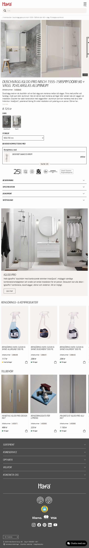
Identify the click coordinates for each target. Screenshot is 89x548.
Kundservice (10, 452)
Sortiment (8, 444)
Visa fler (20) (44, 164)
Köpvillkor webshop (26, 544)
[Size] (23, 137)
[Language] (10, 537)
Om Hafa (8, 459)
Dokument (7, 193)
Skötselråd (8, 200)
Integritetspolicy (38, 544)
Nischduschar (7, 17)
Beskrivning (8, 180)
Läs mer (5, 104)
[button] (44, 509)
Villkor (7, 467)
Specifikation (9, 187)
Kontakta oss (10, 474)
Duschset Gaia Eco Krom (22, 154)
